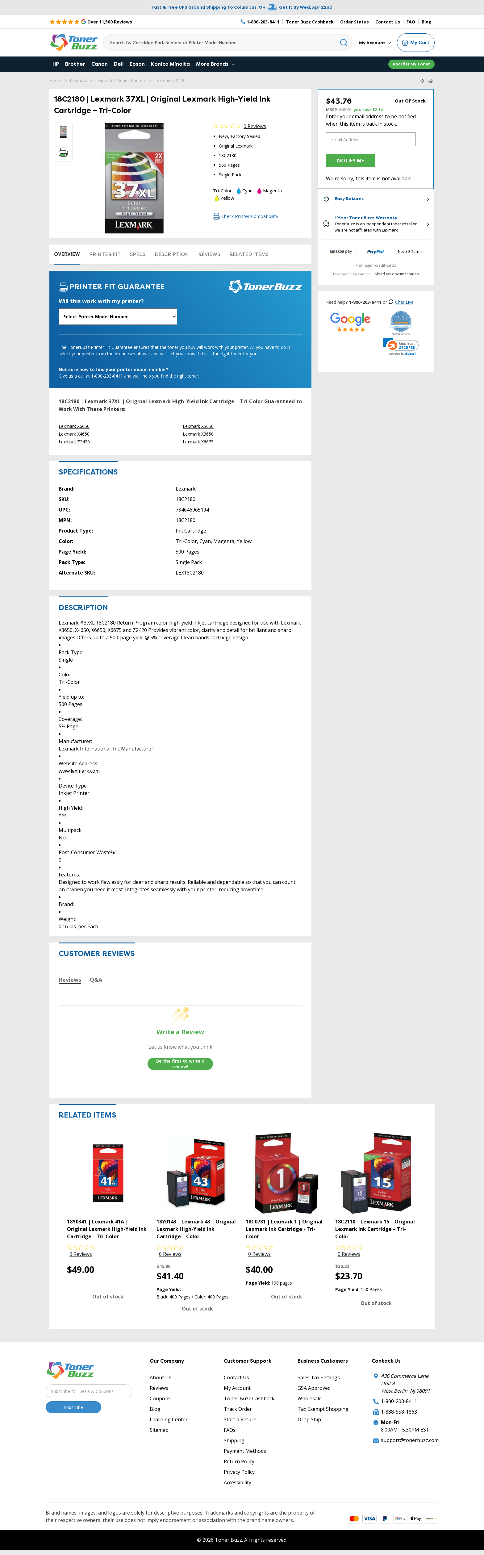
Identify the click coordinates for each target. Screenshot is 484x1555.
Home (55, 80)
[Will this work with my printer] (118, 316)
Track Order (238, 1409)
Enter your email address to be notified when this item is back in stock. (371, 120)
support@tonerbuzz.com (410, 1440)
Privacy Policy (239, 1472)
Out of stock (107, 1296)
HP (55, 64)
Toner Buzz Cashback (310, 21)
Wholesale (310, 1398)
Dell (118, 64)
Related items (249, 254)
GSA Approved (314, 1388)
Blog (427, 21)
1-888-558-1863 (399, 1411)
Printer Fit (105, 254)
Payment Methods (245, 1451)
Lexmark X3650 (198, 434)
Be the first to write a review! (180, 1063)
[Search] (227, 42)
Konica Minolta (170, 64)
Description (172, 254)
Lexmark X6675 (198, 442)
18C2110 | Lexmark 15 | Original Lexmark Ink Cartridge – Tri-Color (375, 1229)
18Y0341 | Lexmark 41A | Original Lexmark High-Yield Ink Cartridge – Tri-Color (107, 1229)
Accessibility (237, 1482)
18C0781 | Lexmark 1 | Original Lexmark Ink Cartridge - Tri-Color (284, 1229)
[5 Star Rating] (90, 21)
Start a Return (240, 1419)
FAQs (230, 1430)
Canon (99, 64)
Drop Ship (309, 1419)
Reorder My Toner (411, 64)
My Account (375, 42)
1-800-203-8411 (399, 1401)
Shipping (234, 1440)
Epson (137, 64)
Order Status (354, 21)
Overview (67, 254)
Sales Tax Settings (319, 1377)
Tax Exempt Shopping (323, 1409)
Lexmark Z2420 (170, 80)
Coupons (160, 1398)
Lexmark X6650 (74, 426)
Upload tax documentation (395, 274)
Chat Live (401, 302)
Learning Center (169, 1419)
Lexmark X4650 (74, 434)
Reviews (209, 254)
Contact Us (387, 21)
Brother (75, 64)
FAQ (411, 21)
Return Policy (239, 1461)
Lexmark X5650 (198, 426)
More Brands (215, 64)
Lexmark (78, 80)
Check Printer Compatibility (245, 216)
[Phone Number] (260, 21)
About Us (160, 1377)
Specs (137, 254)
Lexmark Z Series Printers (120, 80)
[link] (400, 346)
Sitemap (159, 1430)
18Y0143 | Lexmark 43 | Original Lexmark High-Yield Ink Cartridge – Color (196, 1229)
